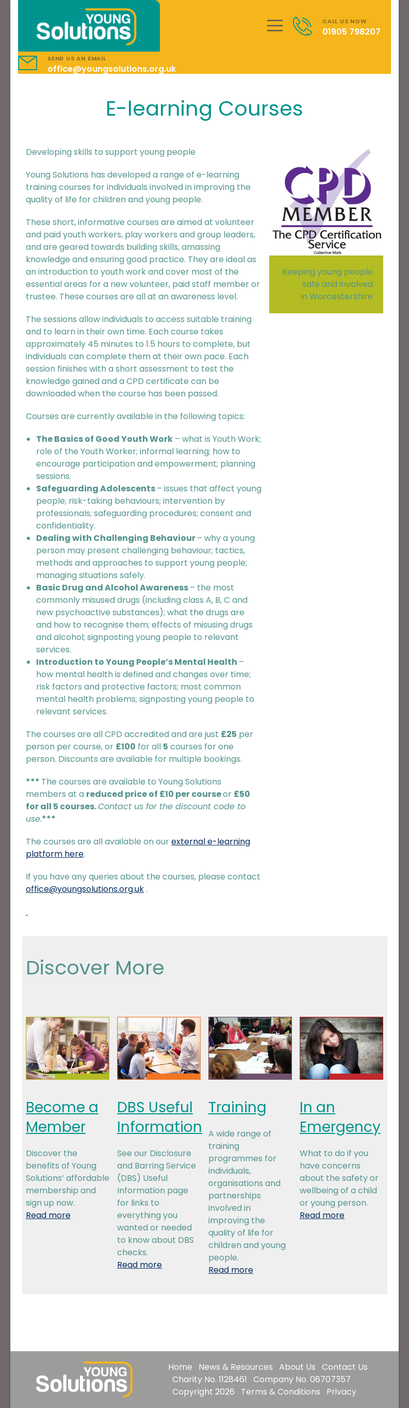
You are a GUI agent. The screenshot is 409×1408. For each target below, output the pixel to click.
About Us (297, 1367)
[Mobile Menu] (275, 26)
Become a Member (62, 1117)
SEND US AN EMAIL (76, 58)
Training (237, 1107)
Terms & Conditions (280, 1392)
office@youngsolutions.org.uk (111, 69)
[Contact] (307, 26)
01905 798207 (351, 32)
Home (180, 1367)
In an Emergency (340, 1117)
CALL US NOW (344, 21)
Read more (48, 1215)
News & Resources (236, 1367)
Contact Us (345, 1367)
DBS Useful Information (159, 1117)
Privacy (341, 1392)
